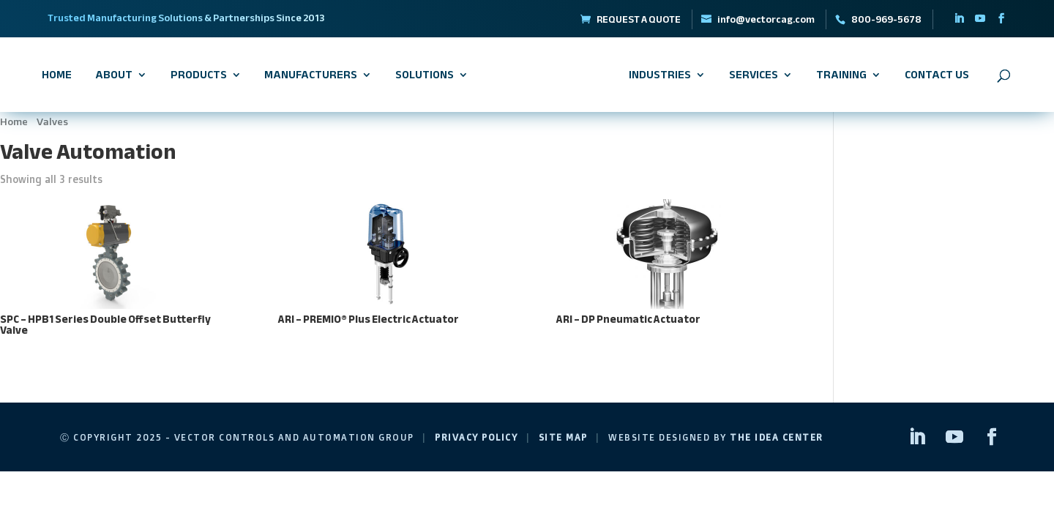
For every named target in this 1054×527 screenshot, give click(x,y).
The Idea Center (776, 437)
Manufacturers (310, 78)
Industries (660, 78)
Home (57, 78)
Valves (52, 121)
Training (841, 78)
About (113, 78)
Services (753, 78)
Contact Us (937, 78)
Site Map (563, 437)
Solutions (424, 78)
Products (199, 78)
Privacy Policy (476, 437)
